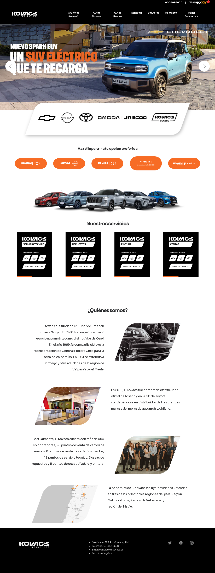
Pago (199, 2)
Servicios (153, 12)
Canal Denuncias (191, 14)
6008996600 (173, 2)
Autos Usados (117, 14)
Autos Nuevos (96, 14)
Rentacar (136, 12)
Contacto (171, 12)
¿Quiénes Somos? (73, 14)
